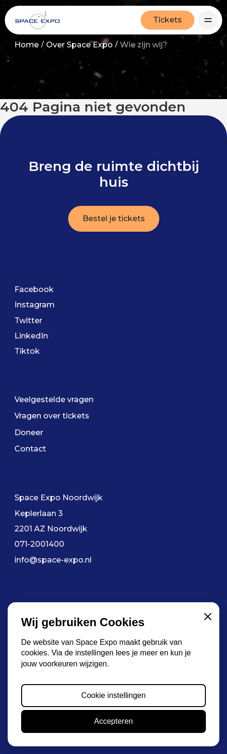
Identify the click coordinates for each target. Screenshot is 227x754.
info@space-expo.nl (53, 559)
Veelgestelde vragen (54, 399)
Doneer (28, 432)
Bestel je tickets (114, 218)
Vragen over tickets (51, 415)
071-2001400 (39, 544)
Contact (30, 448)
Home (26, 44)
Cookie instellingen (113, 695)
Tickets (167, 19)
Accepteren (113, 721)
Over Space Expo (79, 44)
